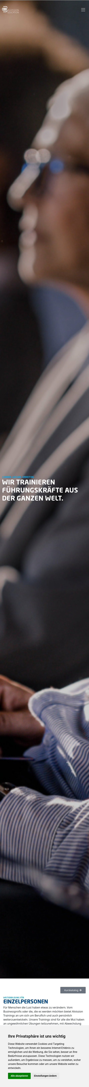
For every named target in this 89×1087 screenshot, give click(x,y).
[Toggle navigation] (83, 10)
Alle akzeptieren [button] (19, 1075)
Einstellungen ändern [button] (45, 1075)
